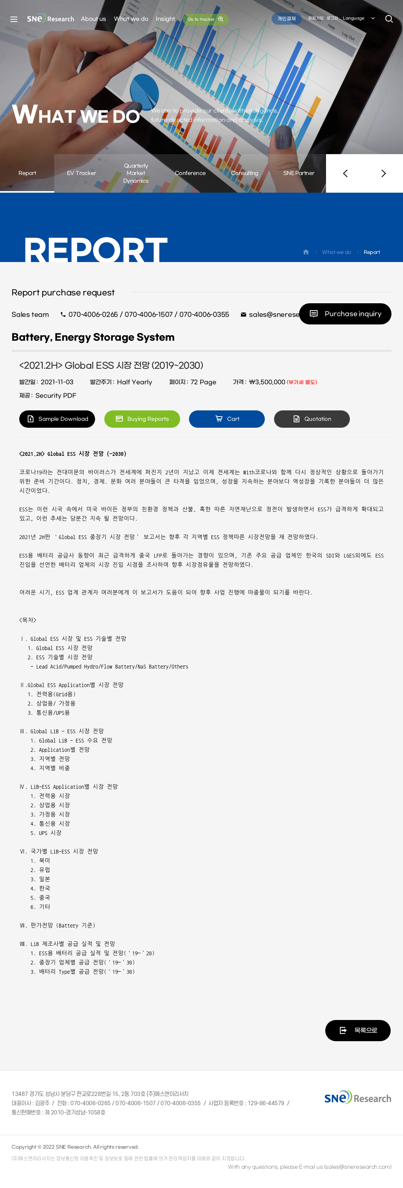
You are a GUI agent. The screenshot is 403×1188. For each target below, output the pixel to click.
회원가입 (316, 19)
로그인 (332, 19)
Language (359, 19)
